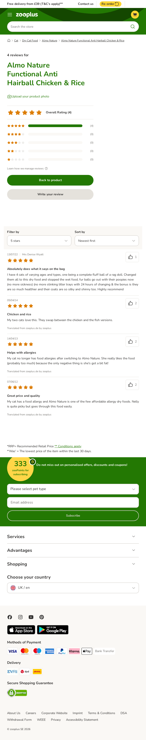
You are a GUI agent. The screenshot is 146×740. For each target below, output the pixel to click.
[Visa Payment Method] (12, 652)
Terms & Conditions (101, 713)
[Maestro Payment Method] (37, 652)
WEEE (41, 720)
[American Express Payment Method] (49, 652)
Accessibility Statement (82, 720)
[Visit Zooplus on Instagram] (20, 617)
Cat (16, 40)
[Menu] (9, 14)
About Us (13, 713)
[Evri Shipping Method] (12, 672)
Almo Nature (49, 40)
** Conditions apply (68, 446)
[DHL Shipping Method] (37, 672)
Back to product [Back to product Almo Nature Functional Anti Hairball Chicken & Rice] (50, 180)
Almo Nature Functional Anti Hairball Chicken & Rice (92, 40)
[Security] (17, 693)
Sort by (80, 232)
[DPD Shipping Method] (24, 672)
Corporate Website (54, 713)
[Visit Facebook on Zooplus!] (9, 617)
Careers (31, 713)
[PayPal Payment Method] (62, 652)
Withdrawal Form (19, 720)
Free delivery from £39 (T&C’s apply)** (35, 4)
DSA (124, 713)
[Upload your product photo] (28, 96)
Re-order (110, 4)
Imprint (78, 713)
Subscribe (73, 515)
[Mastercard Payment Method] (24, 652)
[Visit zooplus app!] (21, 633)
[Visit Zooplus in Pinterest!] (41, 617)
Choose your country (29, 577)
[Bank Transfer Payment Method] (104, 651)
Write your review (50, 194)
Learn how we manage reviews (28, 168)
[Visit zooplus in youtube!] (31, 617)
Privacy (56, 720)
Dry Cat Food (30, 40)
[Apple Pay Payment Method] (87, 652)
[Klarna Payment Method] (74, 652)
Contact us (85, 4)
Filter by (13, 232)
